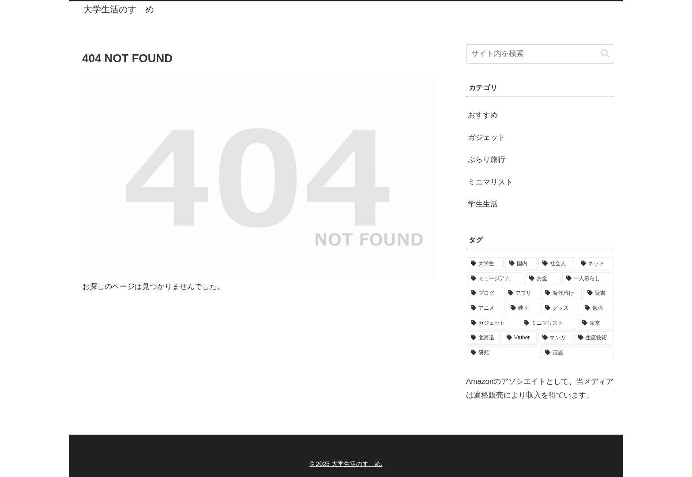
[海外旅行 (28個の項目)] (561, 293)
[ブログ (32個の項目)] (484, 293)
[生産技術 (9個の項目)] (593, 338)
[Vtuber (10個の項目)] (520, 338)
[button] (605, 54)
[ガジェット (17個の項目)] (492, 323)
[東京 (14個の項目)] (595, 323)
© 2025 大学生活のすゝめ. (345, 463)
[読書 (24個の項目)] (598, 293)
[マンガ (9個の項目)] (555, 338)
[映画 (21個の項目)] (523, 308)
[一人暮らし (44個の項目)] (587, 278)
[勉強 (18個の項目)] (597, 308)
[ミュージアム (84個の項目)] (495, 278)
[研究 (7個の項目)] (503, 353)
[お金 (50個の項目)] (542, 278)
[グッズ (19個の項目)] (560, 308)
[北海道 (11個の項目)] (484, 338)
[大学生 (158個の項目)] (485, 263)
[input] (540, 54)
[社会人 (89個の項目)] (556, 263)
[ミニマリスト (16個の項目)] (548, 323)
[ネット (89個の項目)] (595, 263)
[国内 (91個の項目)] (521, 263)
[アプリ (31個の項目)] (521, 293)
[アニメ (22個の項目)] (486, 308)
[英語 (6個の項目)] (577, 353)
